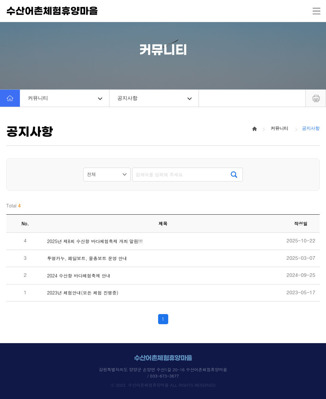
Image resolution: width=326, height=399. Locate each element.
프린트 (316, 98)
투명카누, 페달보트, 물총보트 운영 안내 (87, 258)
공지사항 (154, 98)
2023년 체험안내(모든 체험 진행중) (82, 293)
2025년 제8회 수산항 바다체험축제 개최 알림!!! (95, 241)
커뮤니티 (65, 98)
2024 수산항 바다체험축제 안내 (79, 276)
